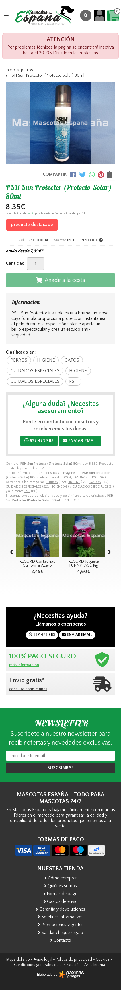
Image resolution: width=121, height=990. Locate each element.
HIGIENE (74, 482)
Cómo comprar (62, 878)
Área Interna (94, 965)
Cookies (103, 959)
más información (24, 665)
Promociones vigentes (62, 924)
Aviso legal (43, 959)
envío (30, 213)
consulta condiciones (28, 689)
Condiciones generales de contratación (47, 965)
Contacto (62, 940)
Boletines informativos (62, 916)
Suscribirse (60, 767)
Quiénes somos (62, 885)
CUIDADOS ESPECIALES (23, 486)
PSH (27, 491)
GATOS (95, 482)
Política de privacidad (74, 959)
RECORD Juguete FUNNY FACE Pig (83, 563)
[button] (109, 552)
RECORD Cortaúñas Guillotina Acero (37, 563)
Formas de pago (62, 893)
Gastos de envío (62, 901)
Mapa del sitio (18, 959)
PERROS (52, 482)
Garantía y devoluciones (62, 909)
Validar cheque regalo (62, 932)
